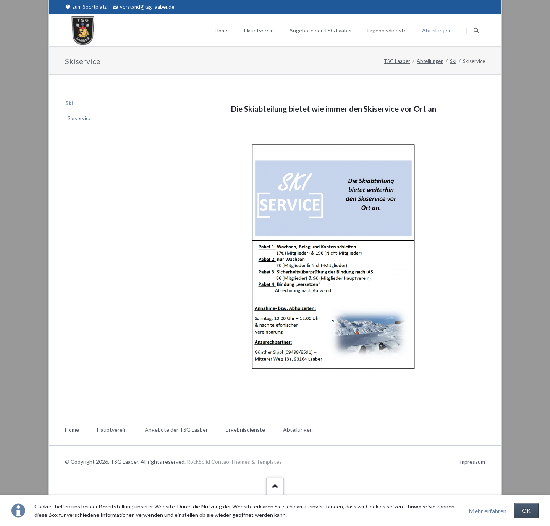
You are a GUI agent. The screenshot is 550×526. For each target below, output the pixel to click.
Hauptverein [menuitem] (112, 429)
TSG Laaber (397, 61)
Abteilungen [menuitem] (298, 429)
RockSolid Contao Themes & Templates (234, 461)
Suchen (476, 30)
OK (526, 510)
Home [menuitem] (72, 429)
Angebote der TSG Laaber (320, 30)
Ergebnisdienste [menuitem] (245, 429)
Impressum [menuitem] (471, 461)
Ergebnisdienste (387, 30)
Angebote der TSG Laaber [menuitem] (176, 429)
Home (222, 30)
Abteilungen (437, 30)
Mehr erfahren (487, 511)
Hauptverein (259, 30)
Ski (453, 61)
